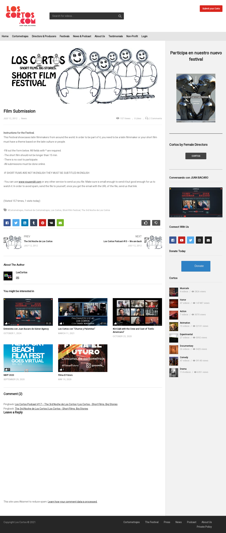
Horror (183, 300)
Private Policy (204, 526)
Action (183, 311)
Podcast (191, 522)
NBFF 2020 (9, 375)
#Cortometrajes (15, 210)
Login (144, 36)
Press (167, 522)
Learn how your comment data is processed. (72, 501)
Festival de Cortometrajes (37, 210)
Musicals (184, 288)
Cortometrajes (20, 36)
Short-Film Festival (71, 210)
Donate (199, 265)
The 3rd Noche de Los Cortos (96, 210)
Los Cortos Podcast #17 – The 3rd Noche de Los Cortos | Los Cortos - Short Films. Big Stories (66, 404)
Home (5, 36)
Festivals (64, 36)
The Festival (151, 522)
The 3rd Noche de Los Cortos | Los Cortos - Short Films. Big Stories (51, 408)
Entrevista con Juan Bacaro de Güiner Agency (26, 329)
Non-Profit (132, 36)
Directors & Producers (44, 36)
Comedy (184, 357)
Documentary (186, 346)
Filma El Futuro (65, 375)
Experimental (186, 334)
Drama (183, 369)
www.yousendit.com (30, 181)
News (24, 118)
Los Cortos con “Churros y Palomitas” (76, 329)
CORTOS (196, 156)
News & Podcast (82, 36)
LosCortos (21, 272)
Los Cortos (56, 210)
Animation (185, 323)
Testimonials (115, 36)
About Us (100, 36)
